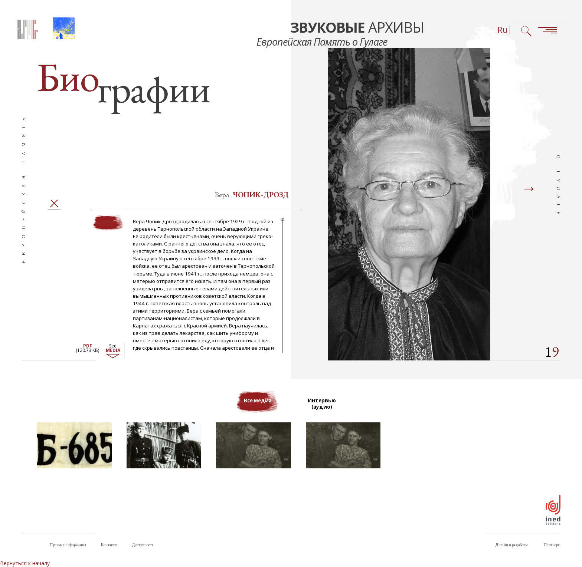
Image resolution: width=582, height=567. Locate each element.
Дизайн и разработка (512, 544)
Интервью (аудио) (322, 409)
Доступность (142, 544)
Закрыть (54, 209)
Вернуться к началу (25, 563)
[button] (74, 451)
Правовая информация (67, 544)
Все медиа (258, 406)
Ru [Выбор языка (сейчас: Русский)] (502, 30)
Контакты (109, 544)
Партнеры (551, 544)
